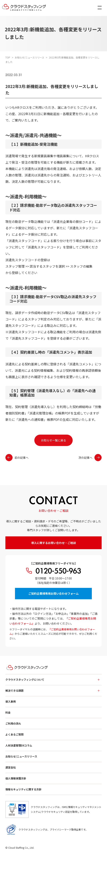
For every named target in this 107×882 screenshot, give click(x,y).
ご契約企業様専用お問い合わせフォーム (53, 593)
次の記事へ (90, 457)
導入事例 (10, 701)
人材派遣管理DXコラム (18, 745)
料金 (8, 712)
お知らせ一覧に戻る (53, 440)
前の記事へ (17, 457)
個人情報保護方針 (15, 778)
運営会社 (10, 767)
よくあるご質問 (14, 734)
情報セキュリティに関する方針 (23, 789)
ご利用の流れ (13, 723)
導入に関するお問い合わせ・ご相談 (53, 543)
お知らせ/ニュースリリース (21, 756)
